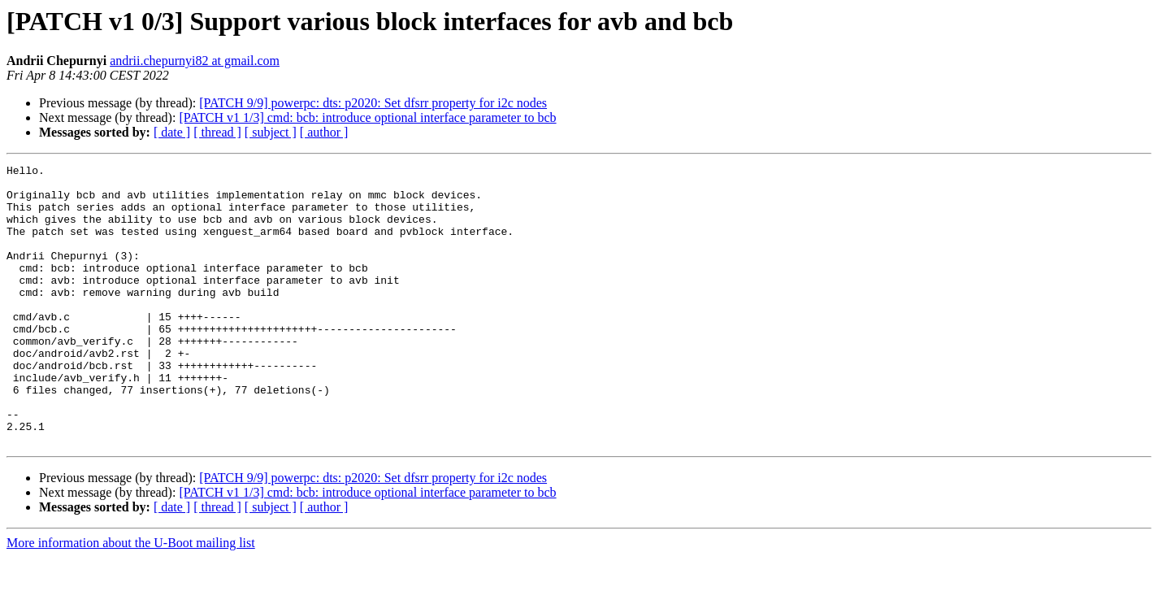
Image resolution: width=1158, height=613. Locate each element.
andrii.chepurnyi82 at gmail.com (195, 60)
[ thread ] (217, 132)
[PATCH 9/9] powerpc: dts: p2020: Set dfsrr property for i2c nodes (373, 103)
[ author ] (324, 132)
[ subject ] (271, 132)
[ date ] (172, 132)
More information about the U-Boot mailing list (131, 599)
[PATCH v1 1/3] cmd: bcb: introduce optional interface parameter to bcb (367, 117)
